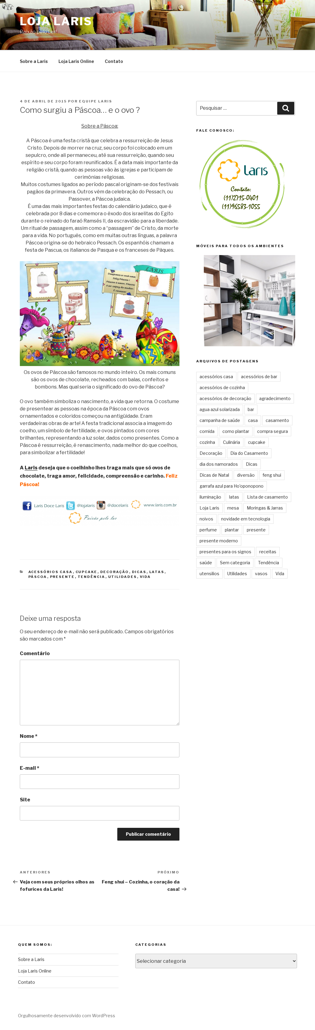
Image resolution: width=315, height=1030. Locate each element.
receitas (267, 551)
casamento (277, 420)
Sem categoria (235, 562)
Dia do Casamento (249, 453)
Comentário (35, 653)
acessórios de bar (259, 376)
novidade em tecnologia (245, 518)
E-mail (29, 768)
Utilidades (122, 577)
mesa (233, 507)
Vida (145, 577)
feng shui (272, 475)
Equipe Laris (95, 101)
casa (253, 420)
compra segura (272, 431)
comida (207, 431)
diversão (246, 475)
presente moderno (219, 540)
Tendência (91, 577)
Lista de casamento (267, 496)
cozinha (207, 442)
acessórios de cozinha (222, 387)
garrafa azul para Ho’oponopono (232, 486)
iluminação (210, 496)
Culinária (231, 442)
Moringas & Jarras (265, 507)
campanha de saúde (220, 420)
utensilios (209, 573)
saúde (206, 562)
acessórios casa (50, 572)
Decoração (114, 572)
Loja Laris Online (76, 61)
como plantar (235, 431)
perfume (208, 529)
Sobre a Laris (34, 61)
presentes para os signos (225, 551)
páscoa (37, 577)
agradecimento (275, 398)
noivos (206, 518)
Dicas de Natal (214, 475)
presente (62, 577)
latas (157, 572)
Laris (31, 468)
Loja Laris (56, 21)
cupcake (86, 572)
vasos (261, 573)
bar (251, 409)
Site (25, 800)
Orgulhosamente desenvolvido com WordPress (66, 1015)
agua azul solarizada (220, 409)
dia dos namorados (219, 464)
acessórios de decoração (225, 398)
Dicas (139, 572)
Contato (114, 61)
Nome (28, 736)
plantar (232, 529)
